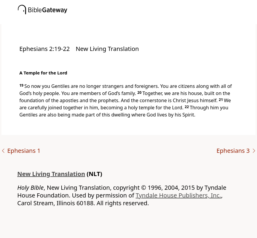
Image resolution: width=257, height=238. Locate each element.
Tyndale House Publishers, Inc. (178, 195)
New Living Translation (51, 174)
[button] (137, 20)
